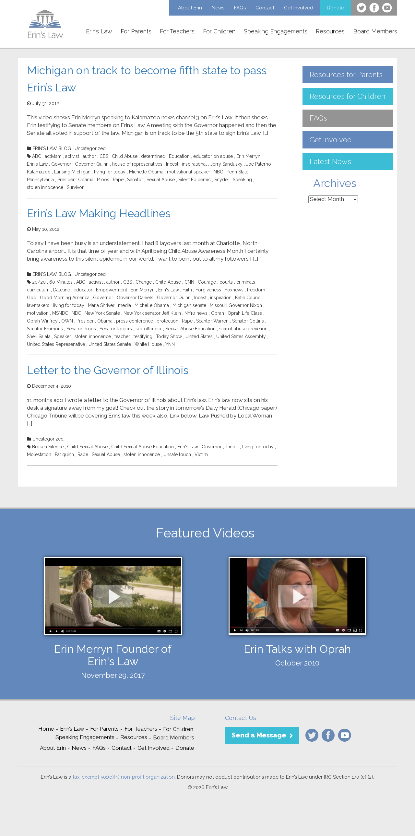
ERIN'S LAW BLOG (51, 148)
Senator (135, 179)
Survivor (75, 187)
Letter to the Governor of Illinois (107, 370)
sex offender (149, 328)
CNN (189, 282)
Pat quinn (64, 454)
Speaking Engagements (275, 31)
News (218, 8)
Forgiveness (208, 289)
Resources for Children (347, 96)
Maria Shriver (101, 305)
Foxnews (234, 289)
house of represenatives (137, 164)
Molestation (39, 454)
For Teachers (177, 31)
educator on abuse (213, 156)
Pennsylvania (40, 179)
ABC (36, 156)
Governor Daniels (135, 297)
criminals (245, 282)
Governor (61, 164)
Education (179, 156)
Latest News (330, 161)
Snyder (221, 179)
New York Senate (102, 313)
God (31, 297)
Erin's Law (37, 164)
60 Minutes (61, 282)
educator (83, 289)
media (124, 305)
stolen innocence (45, 187)
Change (144, 282)
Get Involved (298, 8)
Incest (172, 164)
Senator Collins (248, 321)
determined (153, 156)
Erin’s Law (99, 31)
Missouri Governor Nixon (236, 305)
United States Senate (110, 344)
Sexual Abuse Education (190, 328)
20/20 (39, 282)
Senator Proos (81, 328)
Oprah (217, 313)
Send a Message (258, 735)
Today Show (169, 336)
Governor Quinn (92, 164)
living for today (109, 171)
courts (226, 282)
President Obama (75, 179)
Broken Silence (48, 446)
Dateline (61, 289)
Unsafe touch (177, 454)
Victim (201, 454)
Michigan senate (189, 305)
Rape (118, 179)
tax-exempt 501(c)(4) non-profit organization (124, 777)
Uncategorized (90, 148)
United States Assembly (241, 336)
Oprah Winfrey (42, 321)
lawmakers (38, 305)
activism (53, 156)
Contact (264, 8)
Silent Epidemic (194, 179)
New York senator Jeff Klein (152, 313)
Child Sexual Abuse (87, 446)
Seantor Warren (212, 321)
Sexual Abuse (161, 179)
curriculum (38, 289)
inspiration (220, 297)
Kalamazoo (39, 171)
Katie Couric (247, 297)
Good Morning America (64, 297)
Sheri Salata (39, 336)
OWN (67, 321)
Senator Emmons (45, 328)
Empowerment (111, 289)
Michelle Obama (146, 171)
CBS (104, 156)
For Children (219, 31)
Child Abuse (124, 156)
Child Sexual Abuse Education (142, 446)
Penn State (237, 171)
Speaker (62, 336)
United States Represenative (56, 344)
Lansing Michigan (72, 171)
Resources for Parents (346, 74)
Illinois (232, 446)
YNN (170, 344)
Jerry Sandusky (226, 164)
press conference (134, 321)
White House (148, 344)
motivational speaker (188, 171)
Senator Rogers (116, 328)
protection (167, 321)
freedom (256, 289)
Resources (330, 31)
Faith (187, 289)
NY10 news (196, 313)
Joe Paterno (258, 164)
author (89, 156)
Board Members (375, 31)
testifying (143, 336)
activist (72, 156)
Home (46, 728)
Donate (335, 8)
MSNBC (60, 313)
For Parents (136, 31)
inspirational (194, 164)
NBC (218, 171)
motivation (38, 313)
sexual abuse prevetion (243, 328)
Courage (207, 282)
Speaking (242, 179)
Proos (103, 179)
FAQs (240, 8)
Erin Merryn (248, 156)
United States (199, 336)
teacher (122, 336)
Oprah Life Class (245, 313)
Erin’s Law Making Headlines (99, 213)
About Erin (190, 8)
